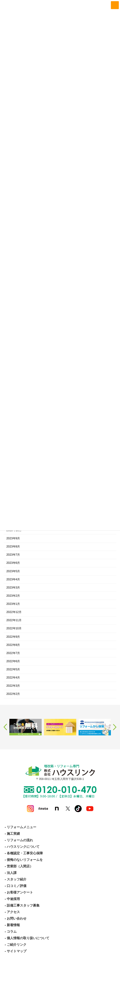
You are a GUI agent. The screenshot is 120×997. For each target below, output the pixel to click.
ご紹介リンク (16, 944)
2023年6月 (13, 562)
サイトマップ (16, 951)
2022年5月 (13, 669)
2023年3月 (13, 587)
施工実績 (13, 833)
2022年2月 (13, 694)
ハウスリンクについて (23, 846)
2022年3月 (13, 685)
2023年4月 (13, 579)
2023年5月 (13, 571)
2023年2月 (13, 595)
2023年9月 (13, 538)
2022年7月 (13, 653)
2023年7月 (13, 554)
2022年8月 (13, 644)
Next (114, 727)
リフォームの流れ (20, 840)
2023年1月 (13, 604)
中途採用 (13, 899)
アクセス (13, 912)
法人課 (12, 873)
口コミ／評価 (16, 886)
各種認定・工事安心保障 (25, 853)
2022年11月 (14, 620)
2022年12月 (14, 612)
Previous (5, 727)
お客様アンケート (20, 892)
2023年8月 (13, 546)
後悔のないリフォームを (25, 860)
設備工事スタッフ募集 (23, 905)
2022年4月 (13, 677)
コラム (12, 931)
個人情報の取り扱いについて (28, 938)
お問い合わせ (16, 918)
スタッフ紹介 (16, 879)
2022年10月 (14, 628)
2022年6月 (13, 661)
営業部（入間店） (20, 866)
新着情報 (13, 925)
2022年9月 (13, 636)
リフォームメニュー (21, 827)
